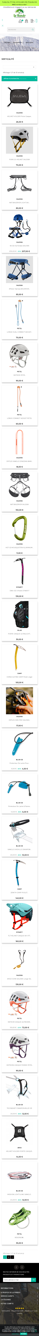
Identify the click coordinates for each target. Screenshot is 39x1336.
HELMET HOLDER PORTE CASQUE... (19, 1151)
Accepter (23, 1334)
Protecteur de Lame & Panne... (19, 806)
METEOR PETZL (19, 375)
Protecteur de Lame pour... (19, 763)
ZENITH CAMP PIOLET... (19, 893)
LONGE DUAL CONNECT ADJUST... (19, 332)
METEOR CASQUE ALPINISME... (19, 1022)
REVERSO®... (19, 1237)
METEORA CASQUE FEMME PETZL (19, 1065)
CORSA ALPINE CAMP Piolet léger (19, 677)
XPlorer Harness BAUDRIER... (19, 289)
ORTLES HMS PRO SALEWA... (19, 720)
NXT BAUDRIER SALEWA (19, 504)
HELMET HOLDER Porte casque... (19, 116)
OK (34, 1280)
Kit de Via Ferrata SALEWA (19, 246)
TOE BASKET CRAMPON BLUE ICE (19, 1108)
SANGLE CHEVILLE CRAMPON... (19, 849)
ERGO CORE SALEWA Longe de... (19, 979)
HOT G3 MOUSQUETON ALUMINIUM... (19, 547)
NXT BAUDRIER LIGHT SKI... (19, 203)
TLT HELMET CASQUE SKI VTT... (19, 936)
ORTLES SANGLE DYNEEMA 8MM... (19, 461)
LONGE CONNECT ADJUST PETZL (19, 418)
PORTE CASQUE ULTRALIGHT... (19, 634)
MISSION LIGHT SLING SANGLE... (19, 1194)
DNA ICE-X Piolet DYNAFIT (19, 591)
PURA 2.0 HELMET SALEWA (19, 159)
